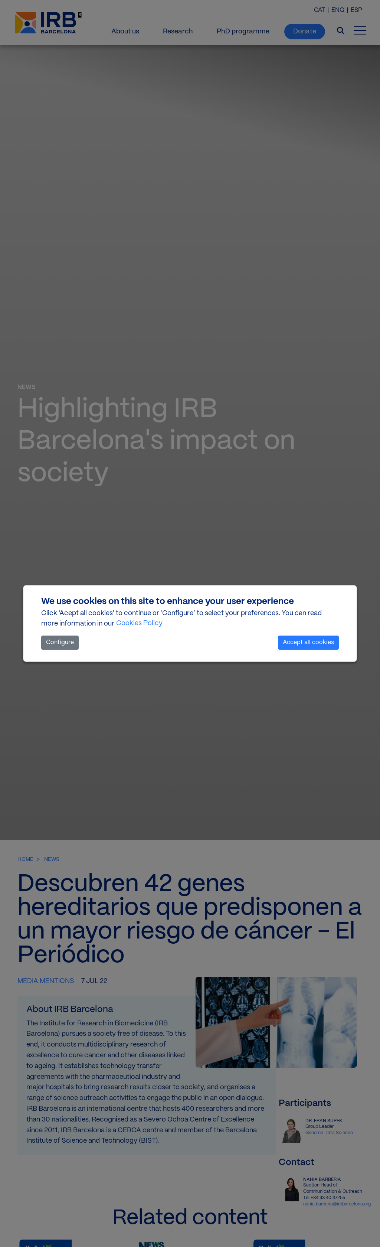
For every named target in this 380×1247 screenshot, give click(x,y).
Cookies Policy (139, 623)
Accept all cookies (308, 642)
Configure (60, 642)
